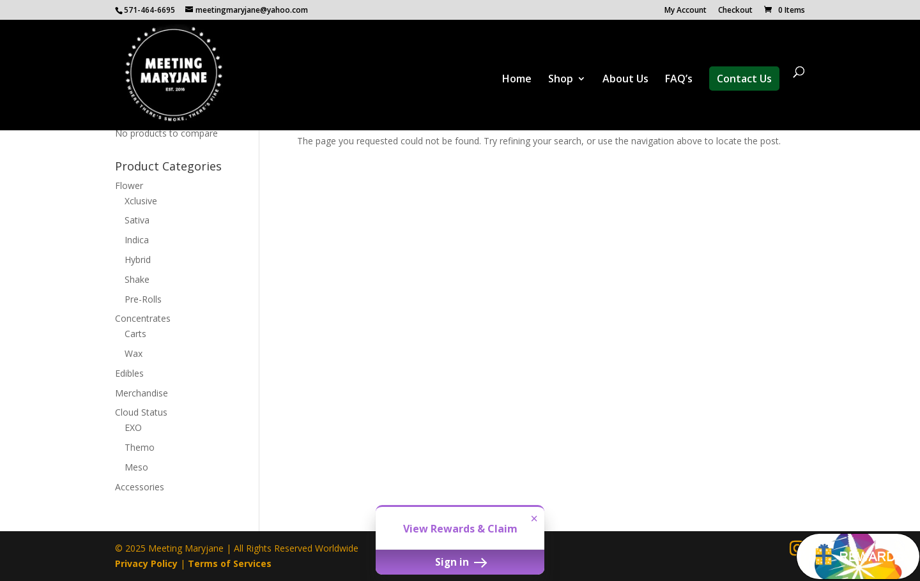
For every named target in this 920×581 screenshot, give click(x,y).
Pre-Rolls (143, 299)
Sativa (137, 220)
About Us (625, 80)
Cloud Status (141, 412)
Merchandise (141, 393)
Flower (129, 185)
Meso (136, 467)
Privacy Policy (146, 563)
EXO (133, 427)
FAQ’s (679, 80)
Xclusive (141, 201)
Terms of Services (230, 563)
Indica (137, 240)
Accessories (139, 487)
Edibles (129, 373)
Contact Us (744, 79)
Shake (137, 279)
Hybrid (138, 259)
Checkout (735, 10)
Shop (560, 80)
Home (517, 80)
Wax (133, 353)
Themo (140, 447)
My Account (685, 10)
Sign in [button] (460, 561)
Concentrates (143, 318)
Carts (135, 334)
